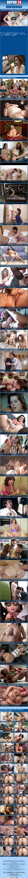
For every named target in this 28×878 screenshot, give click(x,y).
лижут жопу (22, 33)
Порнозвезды (18, 6)
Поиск (13, 6)
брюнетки (7, 35)
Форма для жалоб (14, 874)
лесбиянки (15, 33)
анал (2, 35)
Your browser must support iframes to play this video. (14, 21)
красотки (14, 35)
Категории (9, 6)
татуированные (7, 33)
